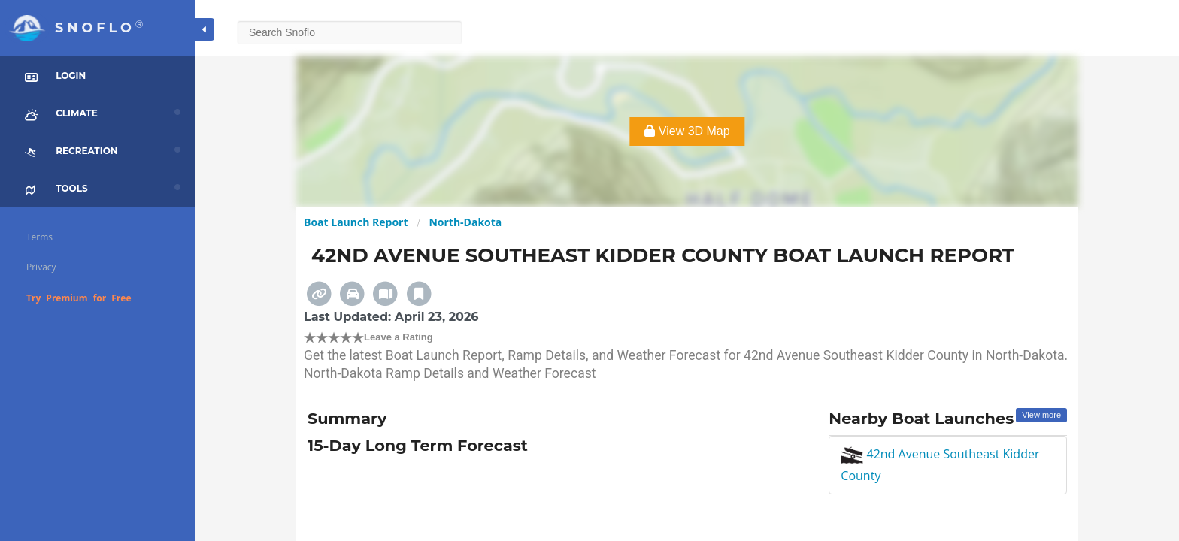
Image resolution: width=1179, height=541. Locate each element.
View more (1041, 414)
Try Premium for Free (79, 298)
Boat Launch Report (356, 222)
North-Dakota (465, 222)
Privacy (41, 267)
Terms (39, 237)
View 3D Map (686, 131)
